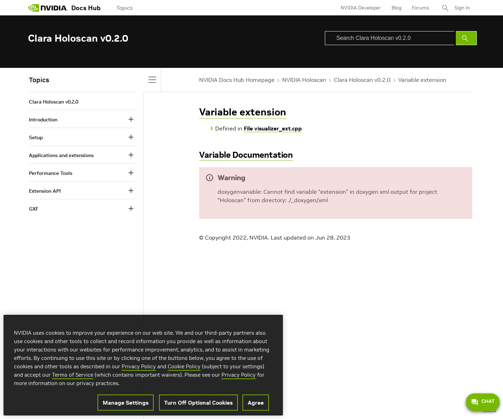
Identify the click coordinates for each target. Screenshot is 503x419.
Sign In (462, 8)
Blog (396, 8)
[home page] (48, 7)
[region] (143, 365)
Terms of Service (72, 374)
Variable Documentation (246, 154)
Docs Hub (86, 8)
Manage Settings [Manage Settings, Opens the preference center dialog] (125, 402)
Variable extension (422, 79)
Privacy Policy (139, 366)
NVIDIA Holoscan (304, 79)
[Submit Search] (466, 38)
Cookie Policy (184, 366)
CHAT (483, 402)
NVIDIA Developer (361, 8)
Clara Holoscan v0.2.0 (362, 79)
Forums (420, 8)
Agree (256, 402)
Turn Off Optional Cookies (198, 402)
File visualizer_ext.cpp (273, 128)
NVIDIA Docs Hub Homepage (237, 79)
